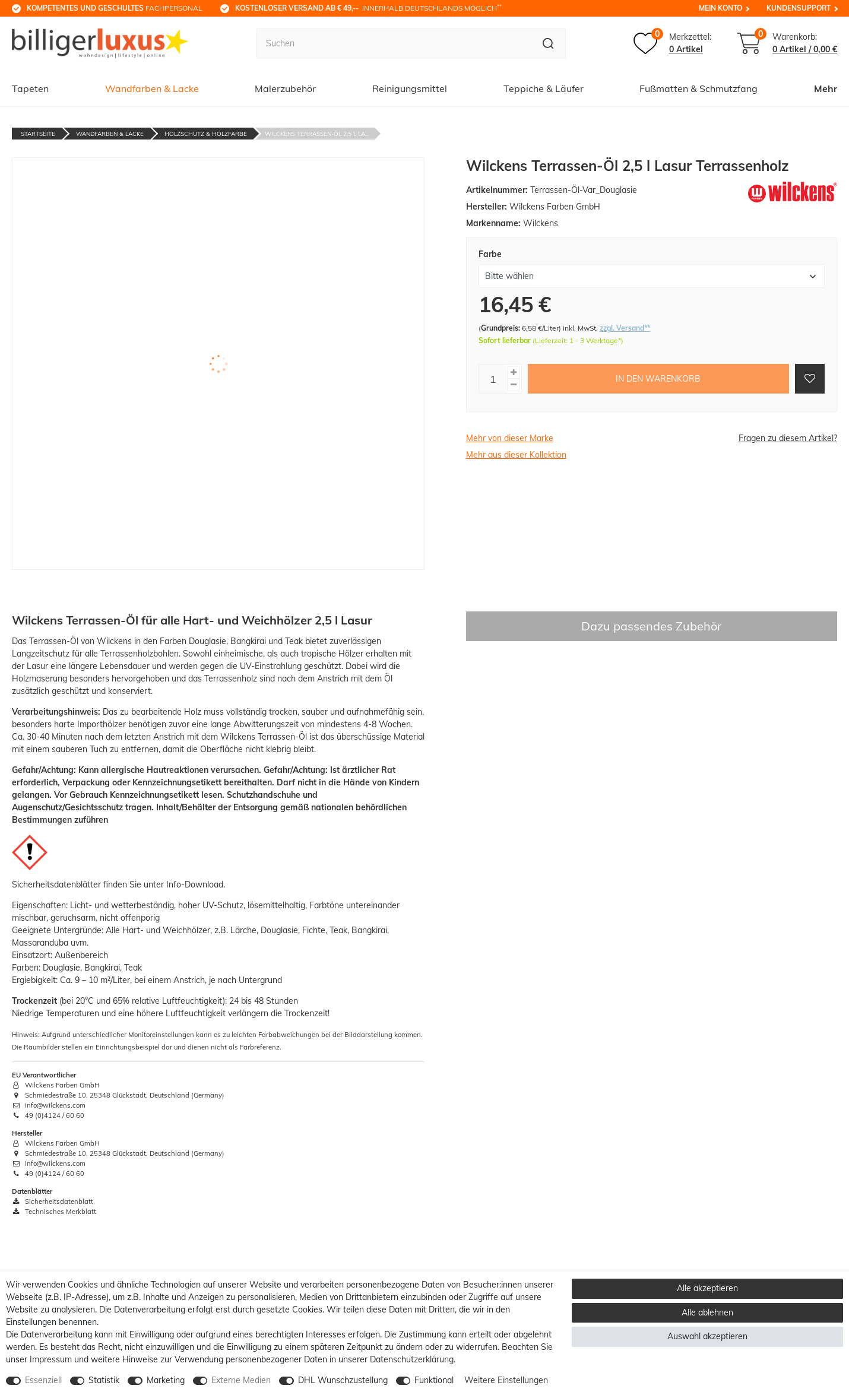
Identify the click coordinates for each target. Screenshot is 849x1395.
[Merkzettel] (672, 43)
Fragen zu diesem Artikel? (788, 438)
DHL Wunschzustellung (343, 1380)
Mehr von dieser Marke (509, 438)
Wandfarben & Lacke (152, 88)
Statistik (103, 1380)
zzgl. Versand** (625, 328)
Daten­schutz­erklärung (412, 1359)
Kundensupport (798, 8)
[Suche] (548, 43)
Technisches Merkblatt (54, 1211)
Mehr (825, 88)
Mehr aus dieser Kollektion (516, 454)
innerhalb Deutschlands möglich (368, 7)
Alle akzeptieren (707, 1288)
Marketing (166, 1380)
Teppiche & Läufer (543, 88)
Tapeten (30, 88)
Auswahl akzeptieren (707, 1336)
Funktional (434, 1380)
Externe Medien (241, 1380)
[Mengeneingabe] (493, 378)
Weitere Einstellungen (506, 1380)
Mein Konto (720, 8)
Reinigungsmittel (409, 88)
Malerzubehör (285, 88)
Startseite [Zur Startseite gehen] (38, 134)
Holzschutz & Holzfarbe (205, 134)
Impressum (51, 1359)
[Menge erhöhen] (513, 372)
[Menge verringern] (513, 385)
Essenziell (43, 1380)
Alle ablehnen (707, 1312)
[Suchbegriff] (393, 43)
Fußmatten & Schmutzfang (698, 88)
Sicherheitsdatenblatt (52, 1201)
